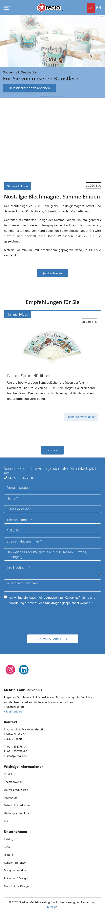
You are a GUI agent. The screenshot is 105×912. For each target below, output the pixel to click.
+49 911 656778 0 (18, 478)
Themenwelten (13, 781)
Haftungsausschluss (16, 813)
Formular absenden (52, 639)
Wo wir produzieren (16, 789)
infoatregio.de (17, 756)
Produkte (9, 774)
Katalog (8, 839)
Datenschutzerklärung (17, 805)
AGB (6, 821)
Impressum (10, 797)
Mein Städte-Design (16, 886)
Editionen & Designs (16, 878)
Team (7, 846)
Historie (9, 854)
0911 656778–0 (16, 746)
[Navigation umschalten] (6, 7)
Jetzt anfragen (52, 273)
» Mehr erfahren (14, 711)
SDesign (52, 906)
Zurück (52, 450)
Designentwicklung (16, 870)
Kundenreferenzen (15, 862)
